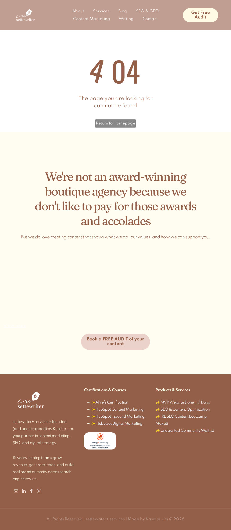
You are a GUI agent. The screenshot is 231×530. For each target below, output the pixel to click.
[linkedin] (23, 491)
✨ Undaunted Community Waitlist (184, 431)
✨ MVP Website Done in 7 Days (182, 402)
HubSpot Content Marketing (119, 409)
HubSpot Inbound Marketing (119, 417)
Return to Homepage (115, 123)
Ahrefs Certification (111, 402)
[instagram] (39, 491)
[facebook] (31, 491)
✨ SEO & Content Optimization (182, 409)
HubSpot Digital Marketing (119, 424)
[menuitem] (78, 11)
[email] (16, 491)
